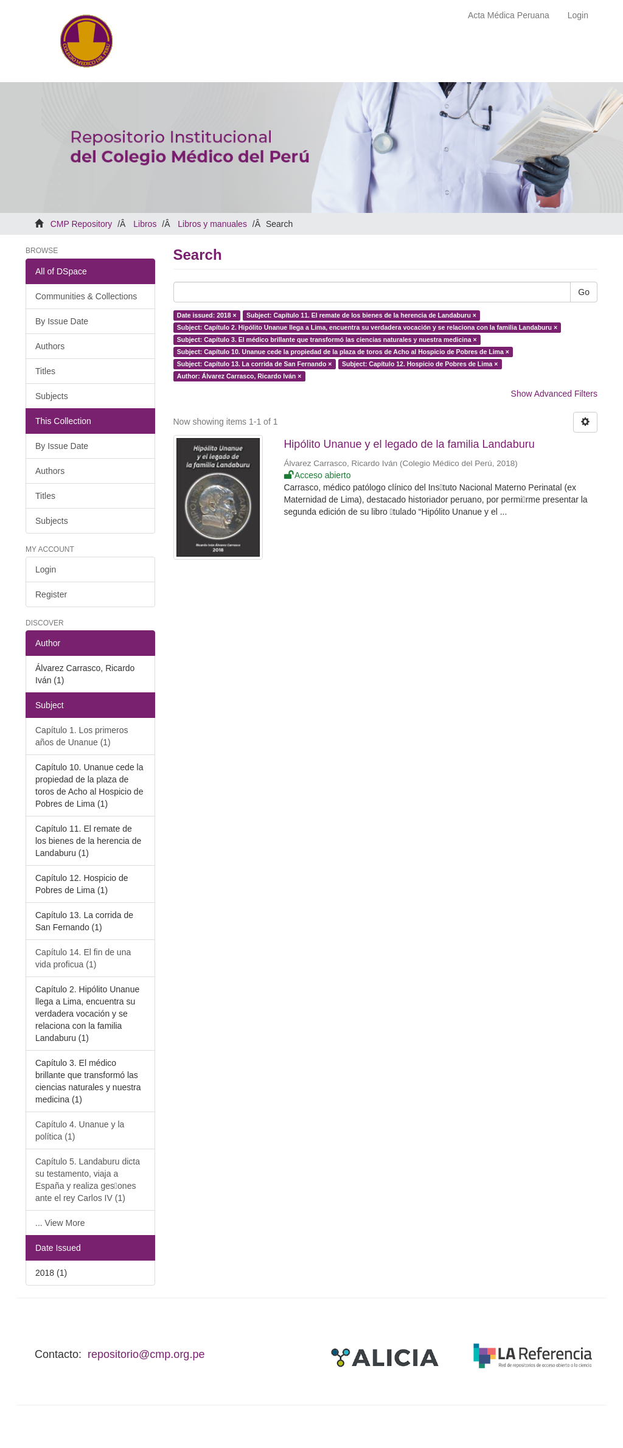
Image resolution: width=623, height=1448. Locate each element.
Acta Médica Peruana (508, 15)
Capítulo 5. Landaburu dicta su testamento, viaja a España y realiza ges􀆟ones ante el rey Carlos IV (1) (87, 1180)
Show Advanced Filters (554, 394)
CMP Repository (81, 224)
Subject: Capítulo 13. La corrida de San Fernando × (254, 363)
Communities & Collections (86, 296)
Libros (144, 224)
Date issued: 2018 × (207, 315)
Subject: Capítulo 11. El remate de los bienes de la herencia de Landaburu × (361, 315)
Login (45, 569)
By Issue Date (61, 321)
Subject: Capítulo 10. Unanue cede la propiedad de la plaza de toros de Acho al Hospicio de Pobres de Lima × (343, 351)
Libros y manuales (212, 224)
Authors (49, 346)
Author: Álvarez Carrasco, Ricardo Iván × (239, 376)
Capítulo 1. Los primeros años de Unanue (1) (81, 736)
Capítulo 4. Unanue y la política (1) (79, 1130)
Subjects (51, 396)
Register (51, 594)
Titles (45, 371)
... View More (60, 1223)
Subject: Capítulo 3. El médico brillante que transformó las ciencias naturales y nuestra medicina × (327, 339)
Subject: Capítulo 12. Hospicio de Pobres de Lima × (420, 363)
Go (584, 292)
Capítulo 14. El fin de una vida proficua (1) (83, 958)
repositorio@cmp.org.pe (146, 1354)
